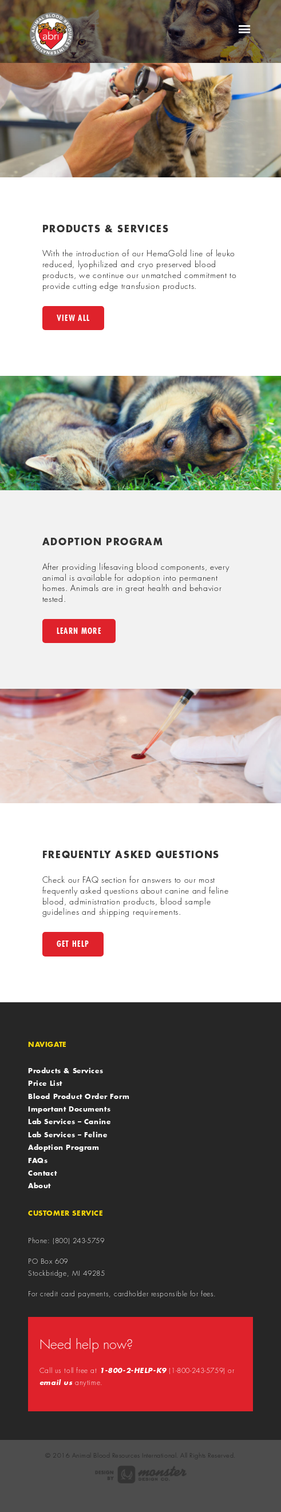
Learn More (79, 630)
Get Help (73, 943)
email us (56, 1382)
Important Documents (69, 1109)
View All (73, 317)
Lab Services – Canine (69, 1121)
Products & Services (65, 1070)
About (39, 1185)
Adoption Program (63, 1147)
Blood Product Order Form (78, 1096)
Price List (45, 1083)
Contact (42, 1173)
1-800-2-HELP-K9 (133, 1370)
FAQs (38, 1160)
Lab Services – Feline (67, 1134)
